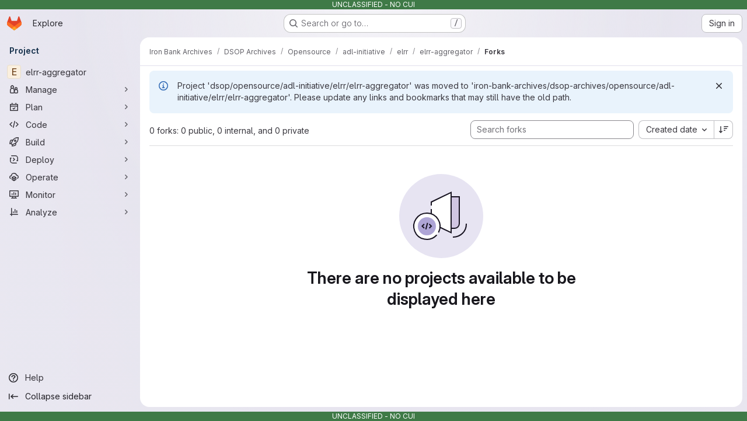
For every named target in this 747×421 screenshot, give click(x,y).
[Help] (70, 378)
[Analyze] (70, 212)
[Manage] (70, 89)
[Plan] (70, 107)
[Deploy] (70, 159)
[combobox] (676, 129)
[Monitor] (70, 194)
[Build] (70, 142)
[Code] (70, 124)
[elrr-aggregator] (70, 72)
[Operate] (70, 177)
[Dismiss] (719, 86)
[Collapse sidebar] (70, 396)
